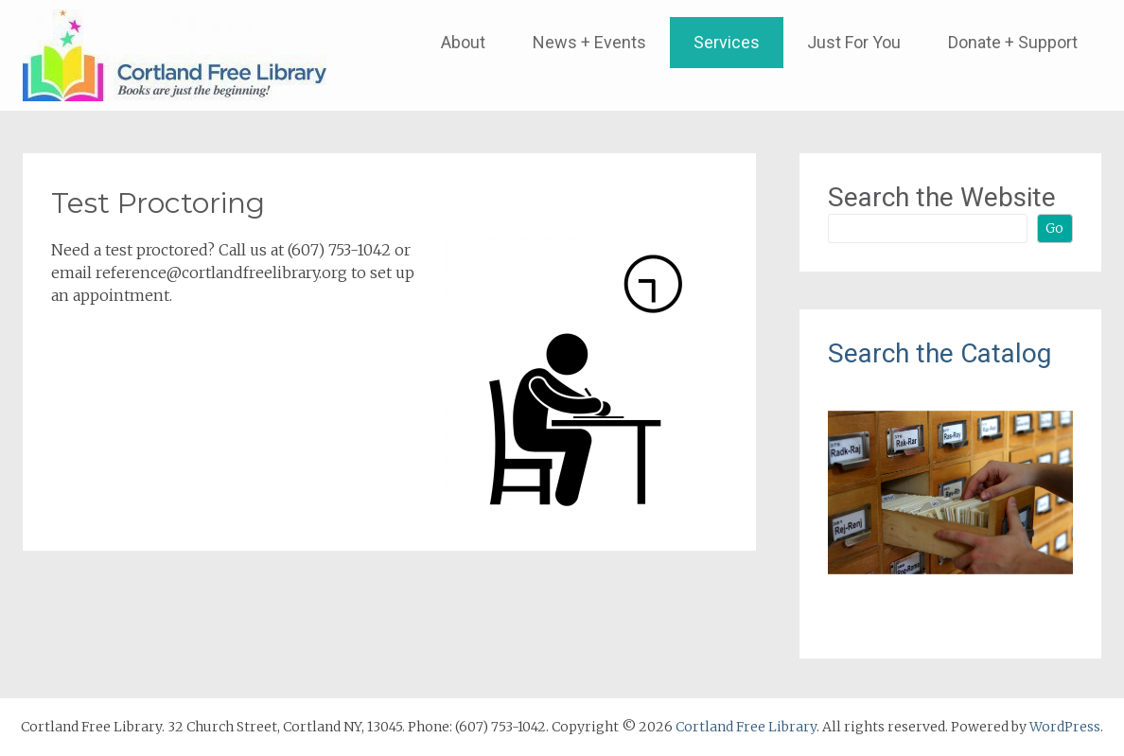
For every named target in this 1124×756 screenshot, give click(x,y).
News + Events (589, 42)
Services (727, 42)
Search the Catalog (939, 353)
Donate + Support (1013, 42)
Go (1054, 228)
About (463, 42)
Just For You (854, 42)
